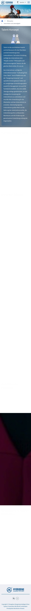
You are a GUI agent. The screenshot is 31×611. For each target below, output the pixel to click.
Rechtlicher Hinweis (19, 608)
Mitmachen (10, 21)
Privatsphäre (10, 608)
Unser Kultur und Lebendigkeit (12, 23)
